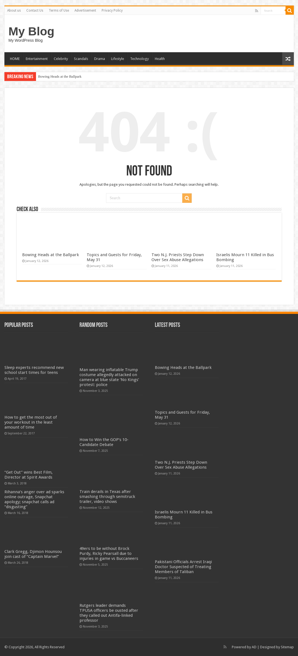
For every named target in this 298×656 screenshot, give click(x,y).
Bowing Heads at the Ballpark (60, 76)
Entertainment (37, 59)
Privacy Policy (112, 10)
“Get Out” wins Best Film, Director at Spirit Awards (28, 475)
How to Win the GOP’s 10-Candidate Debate (104, 442)
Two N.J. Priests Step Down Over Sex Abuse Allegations (177, 257)
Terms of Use (59, 10)
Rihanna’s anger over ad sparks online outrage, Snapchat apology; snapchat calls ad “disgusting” (34, 499)
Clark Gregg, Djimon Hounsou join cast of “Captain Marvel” (33, 554)
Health (160, 59)
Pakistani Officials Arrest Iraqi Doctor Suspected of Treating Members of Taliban (183, 566)
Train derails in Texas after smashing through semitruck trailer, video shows (107, 496)
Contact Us (34, 10)
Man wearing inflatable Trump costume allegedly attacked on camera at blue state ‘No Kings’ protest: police (109, 377)
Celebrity (61, 59)
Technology (139, 59)
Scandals (81, 59)
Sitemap (287, 647)
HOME (15, 59)
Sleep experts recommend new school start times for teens (34, 370)
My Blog (32, 31)
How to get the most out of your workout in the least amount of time (30, 422)
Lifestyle (117, 59)
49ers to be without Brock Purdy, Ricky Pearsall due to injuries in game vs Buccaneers (108, 553)
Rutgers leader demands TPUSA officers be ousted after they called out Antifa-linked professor (108, 613)
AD (254, 647)
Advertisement (85, 10)
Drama (99, 59)
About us (14, 10)
